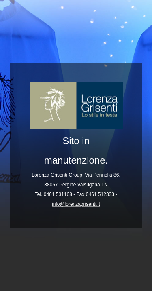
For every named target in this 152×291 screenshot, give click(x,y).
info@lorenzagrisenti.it (76, 204)
